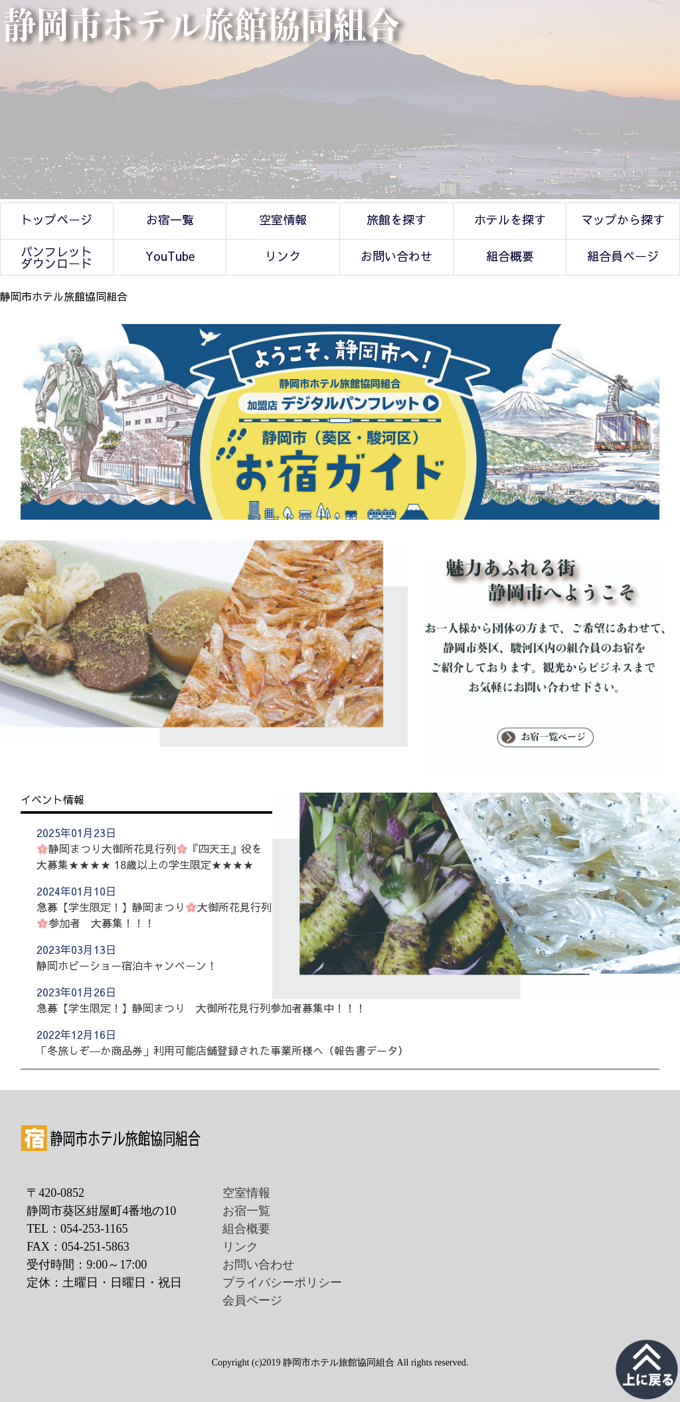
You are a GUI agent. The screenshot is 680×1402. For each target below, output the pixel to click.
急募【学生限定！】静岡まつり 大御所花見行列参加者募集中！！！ (201, 1007)
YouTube (170, 256)
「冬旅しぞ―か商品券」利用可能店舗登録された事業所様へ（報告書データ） (222, 1050)
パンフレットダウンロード (56, 257)
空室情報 (283, 219)
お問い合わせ (396, 256)
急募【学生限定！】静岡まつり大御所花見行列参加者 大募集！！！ (154, 914)
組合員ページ (623, 256)
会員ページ (252, 1300)
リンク (283, 256)
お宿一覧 (170, 219)
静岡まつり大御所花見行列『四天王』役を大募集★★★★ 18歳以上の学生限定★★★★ (149, 856)
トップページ (56, 219)
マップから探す (623, 219)
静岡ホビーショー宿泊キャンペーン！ (127, 965)
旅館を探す (396, 219)
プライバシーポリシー (282, 1282)
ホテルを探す (510, 219)
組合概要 (510, 256)
